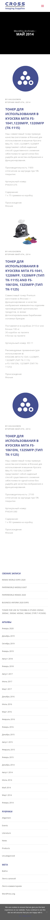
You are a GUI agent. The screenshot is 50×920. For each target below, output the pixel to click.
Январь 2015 (8, 757)
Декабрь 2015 (8, 734)
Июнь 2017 (7, 681)
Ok (20, 916)
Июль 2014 (7, 780)
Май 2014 (6, 787)
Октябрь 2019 (8, 643)
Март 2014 (7, 795)
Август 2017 (7, 674)
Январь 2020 (8, 628)
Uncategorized (8, 856)
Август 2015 (7, 742)
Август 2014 (7, 772)
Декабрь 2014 (8, 765)
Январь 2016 (8, 727)
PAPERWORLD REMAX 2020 (14, 595)
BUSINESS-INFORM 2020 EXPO (15, 602)
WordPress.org (8, 893)
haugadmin (15, 99)
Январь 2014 (8, 802)
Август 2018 (7, 658)
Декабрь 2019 (8, 636)
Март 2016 (7, 712)
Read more (27, 916)
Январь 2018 (8, 666)
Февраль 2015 (8, 749)
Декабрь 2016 (8, 696)
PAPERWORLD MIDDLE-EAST (14, 587)
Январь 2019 (8, 651)
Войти (5, 871)
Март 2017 (7, 689)
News (4, 840)
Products (6, 848)
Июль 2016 (7, 704)
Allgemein (6, 818)
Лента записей (9, 878)
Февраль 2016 (8, 719)
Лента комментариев (12, 886)
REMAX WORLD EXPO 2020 (13, 580)
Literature (6, 833)
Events (5, 825)
